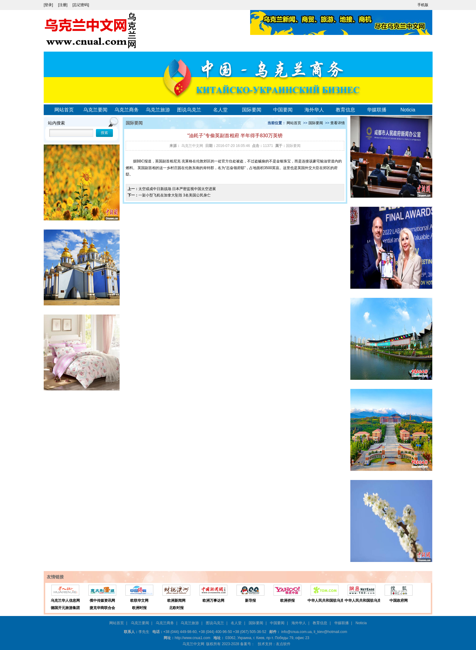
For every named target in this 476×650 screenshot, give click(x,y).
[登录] (49, 5)
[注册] (63, 5)
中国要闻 (283, 109)
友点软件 (283, 644)
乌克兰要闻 (95, 109)
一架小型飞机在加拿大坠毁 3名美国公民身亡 (174, 195)
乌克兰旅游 (158, 109)
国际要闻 (251, 109)
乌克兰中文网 (192, 146)
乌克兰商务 (126, 109)
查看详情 (337, 123)
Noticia (407, 109)
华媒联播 (376, 109)
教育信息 (345, 109)
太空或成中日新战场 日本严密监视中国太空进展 (177, 189)
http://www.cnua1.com (192, 638)
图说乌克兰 (189, 109)
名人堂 (220, 109)
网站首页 (64, 109)
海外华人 (314, 109)
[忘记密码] (81, 5)
